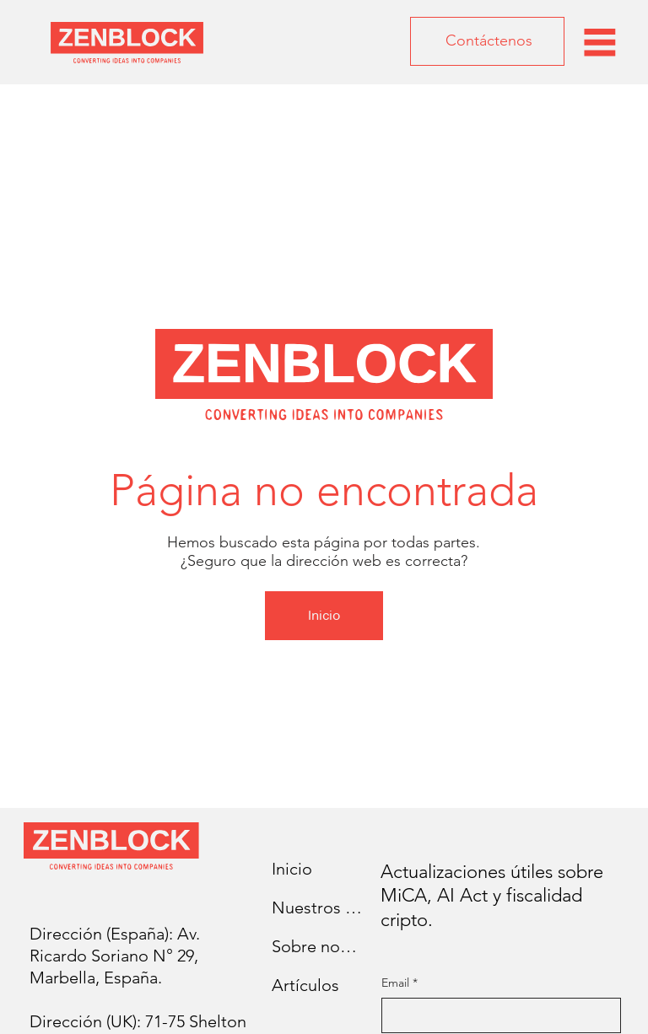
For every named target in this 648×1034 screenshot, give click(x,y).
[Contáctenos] (487, 41)
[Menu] (599, 42)
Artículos (305, 985)
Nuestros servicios (318, 907)
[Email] (496, 1015)
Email (399, 983)
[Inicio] (324, 615)
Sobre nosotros (318, 946)
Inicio (292, 869)
